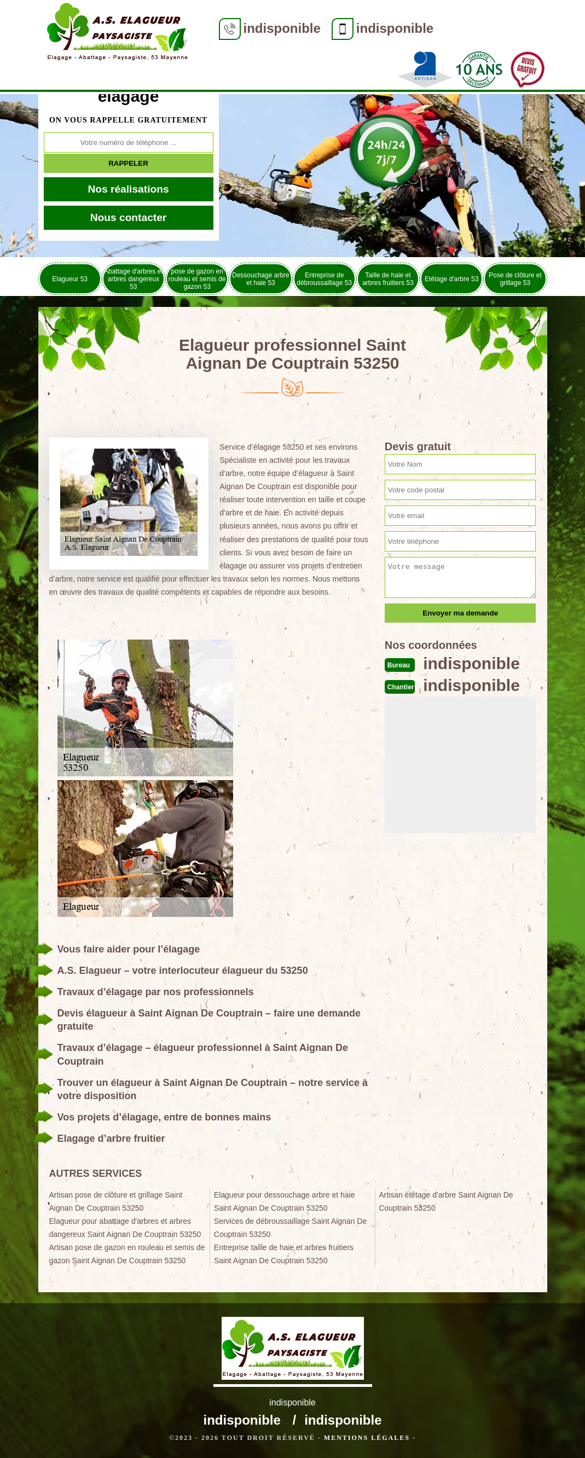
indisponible (282, 28)
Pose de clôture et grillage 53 (515, 279)
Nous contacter (128, 217)
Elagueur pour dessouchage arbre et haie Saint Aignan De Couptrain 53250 (284, 1201)
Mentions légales (367, 1438)
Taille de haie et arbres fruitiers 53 (387, 279)
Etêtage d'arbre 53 (451, 279)
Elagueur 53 (70, 279)
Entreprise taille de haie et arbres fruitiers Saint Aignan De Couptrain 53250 (284, 1254)
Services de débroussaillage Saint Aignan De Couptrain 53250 (290, 1228)
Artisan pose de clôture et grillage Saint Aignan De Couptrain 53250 (116, 1201)
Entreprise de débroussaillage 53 (324, 279)
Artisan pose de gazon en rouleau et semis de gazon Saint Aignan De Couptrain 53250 (127, 1254)
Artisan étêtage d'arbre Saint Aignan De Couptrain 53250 (446, 1201)
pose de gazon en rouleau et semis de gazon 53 (197, 279)
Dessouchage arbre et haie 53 (260, 279)
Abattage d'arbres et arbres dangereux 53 (133, 279)
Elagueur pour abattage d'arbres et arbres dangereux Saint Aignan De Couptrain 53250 (125, 1228)
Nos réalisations (128, 189)
